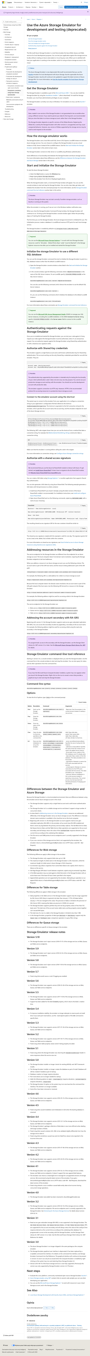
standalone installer (51, 95)
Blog (41, 1349)
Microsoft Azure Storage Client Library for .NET (70, 645)
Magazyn (39, 19)
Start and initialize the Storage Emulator (39, 43)
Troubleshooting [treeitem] (9, 109)
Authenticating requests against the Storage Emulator (42, 46)
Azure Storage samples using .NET (40, 1278)
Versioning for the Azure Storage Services (56, 1211)
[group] (57, 366)
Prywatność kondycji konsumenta (75, 1349)
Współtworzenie (49, 1349)
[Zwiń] (21, 18)
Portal (61, 7)
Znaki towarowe (20, 1352)
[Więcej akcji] (85, 19)
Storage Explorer (53, 478)
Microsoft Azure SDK (62, 93)
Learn (28, 19)
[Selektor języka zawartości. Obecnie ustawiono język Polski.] (5, 1345)
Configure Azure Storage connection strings (70, 453)
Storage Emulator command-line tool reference (72, 305)
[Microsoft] (3, 2)
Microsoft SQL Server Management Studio (52, 314)
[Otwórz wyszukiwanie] (81, 2)
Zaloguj (86, 2)
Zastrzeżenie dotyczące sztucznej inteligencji (14, 1349)
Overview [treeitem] (8, 69)
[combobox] (12, 21)
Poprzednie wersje (33, 1349)
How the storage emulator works (37, 41)
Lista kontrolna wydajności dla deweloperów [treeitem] (14, 105)
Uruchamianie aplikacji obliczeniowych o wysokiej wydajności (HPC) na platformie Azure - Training (54, 1325)
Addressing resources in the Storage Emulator (54, 813)
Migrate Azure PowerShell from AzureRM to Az (46, 473)
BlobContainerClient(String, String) (59, 433)
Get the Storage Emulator (35, 39)
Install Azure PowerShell (43, 470)
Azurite (82, 102)
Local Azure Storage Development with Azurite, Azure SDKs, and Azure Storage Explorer (56, 1295)
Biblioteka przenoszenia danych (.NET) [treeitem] (14, 101)
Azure (33, 19)
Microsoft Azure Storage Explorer (49, 240)
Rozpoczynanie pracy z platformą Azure (76, 7)
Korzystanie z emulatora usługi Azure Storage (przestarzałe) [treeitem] (14, 93)
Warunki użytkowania (8, 1352)
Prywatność (59, 1349)
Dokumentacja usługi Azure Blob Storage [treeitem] (12, 26)
